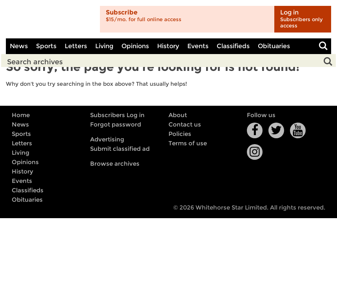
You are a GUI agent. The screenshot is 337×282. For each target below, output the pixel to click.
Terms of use (187, 143)
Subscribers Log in (117, 115)
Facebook (255, 130)
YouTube (298, 130)
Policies (179, 133)
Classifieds (233, 46)
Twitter (276, 130)
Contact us (184, 124)
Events (197, 46)
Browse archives (115, 163)
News (19, 46)
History (168, 46)
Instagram (255, 152)
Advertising (107, 139)
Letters (76, 46)
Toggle (323, 46)
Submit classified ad (120, 148)
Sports (46, 46)
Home (21, 115)
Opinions (135, 46)
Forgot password (115, 124)
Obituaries (274, 46)
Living (104, 46)
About (177, 115)
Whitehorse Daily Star (50, 19)
